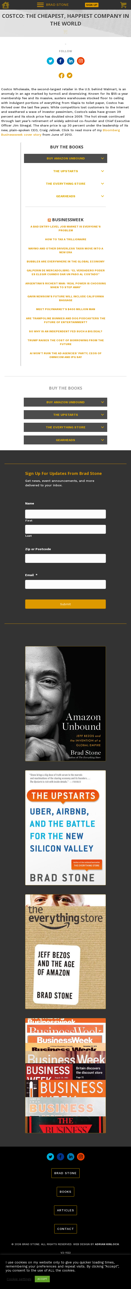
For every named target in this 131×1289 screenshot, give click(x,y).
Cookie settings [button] (19, 1279)
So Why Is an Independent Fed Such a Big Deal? (65, 331)
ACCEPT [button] (42, 1279)
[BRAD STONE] (52, 5)
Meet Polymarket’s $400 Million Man (65, 309)
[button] (102, 158)
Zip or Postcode (38, 549)
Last (28, 535)
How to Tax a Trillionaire (65, 239)
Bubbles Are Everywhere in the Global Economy (66, 261)
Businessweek (67, 219)
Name (29, 503)
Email (31, 575)
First (28, 520)
